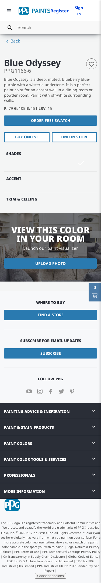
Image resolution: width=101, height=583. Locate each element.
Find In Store (74, 136)
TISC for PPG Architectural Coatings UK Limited (40, 561)
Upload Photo (50, 263)
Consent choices (50, 576)
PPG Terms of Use (26, 552)
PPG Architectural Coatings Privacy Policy (71, 552)
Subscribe (50, 353)
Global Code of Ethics (83, 556)
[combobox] (50, 28)
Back (12, 41)
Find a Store (51, 314)
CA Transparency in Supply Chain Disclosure (34, 556)
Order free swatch (50, 120)
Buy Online (27, 136)
